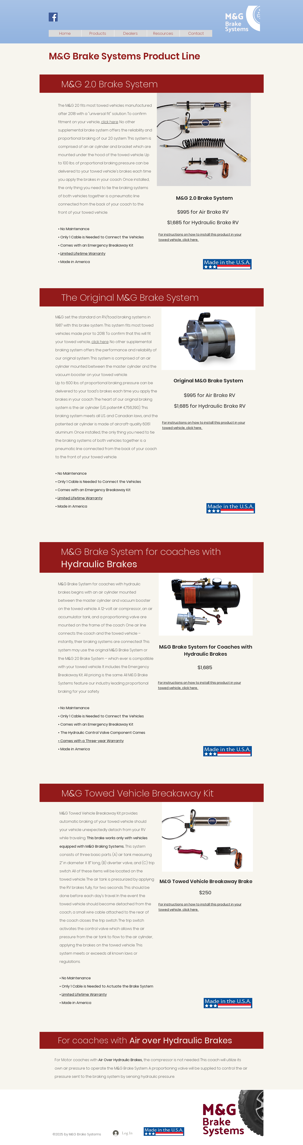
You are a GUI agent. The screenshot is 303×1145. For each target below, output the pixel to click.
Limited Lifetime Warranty (82, 253)
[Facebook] (53, 17)
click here (109, 122)
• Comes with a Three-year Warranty (91, 740)
